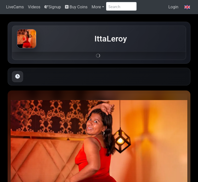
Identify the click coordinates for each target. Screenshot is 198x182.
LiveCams (15, 7)
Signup (52, 7)
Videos (34, 7)
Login (173, 7)
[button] (187, 7)
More (96, 7)
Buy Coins (76, 7)
